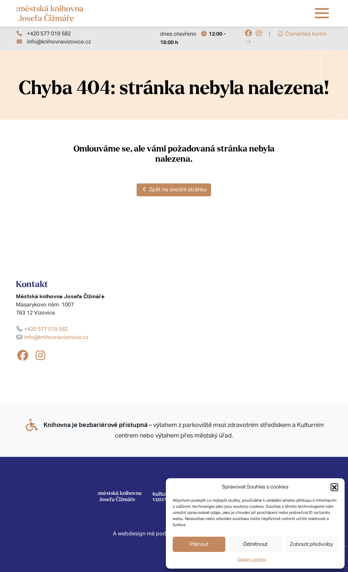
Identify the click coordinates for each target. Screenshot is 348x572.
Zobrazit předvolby (311, 544)
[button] (334, 487)
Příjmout (199, 544)
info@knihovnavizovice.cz (59, 42)
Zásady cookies (252, 560)
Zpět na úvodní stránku (174, 189)
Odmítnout (255, 544)
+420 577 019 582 (49, 34)
